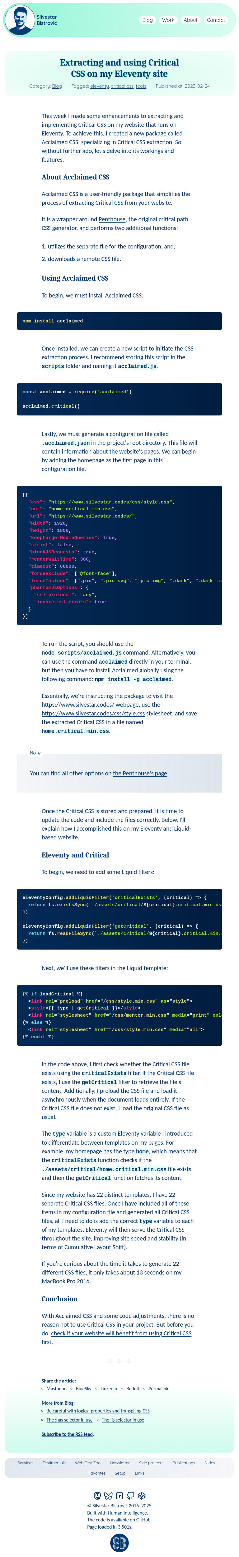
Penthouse (112, 219)
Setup (120, 1473)
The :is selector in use (123, 1420)
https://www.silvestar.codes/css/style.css (93, 713)
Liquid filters (137, 872)
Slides (209, 1462)
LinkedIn (109, 1389)
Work (168, 20)
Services (25, 1462)
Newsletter (120, 1462)
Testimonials (54, 1462)
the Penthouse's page (140, 773)
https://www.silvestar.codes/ (78, 704)
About (191, 20)
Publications (184, 1462)
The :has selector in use (70, 1420)
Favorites (96, 1473)
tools (141, 86)
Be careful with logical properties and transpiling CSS (98, 1411)
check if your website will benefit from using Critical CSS (121, 1333)
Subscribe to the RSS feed (67, 1434)
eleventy (99, 86)
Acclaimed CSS (60, 194)
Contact (216, 20)
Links (139, 1473)
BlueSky (83, 1389)
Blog (147, 20)
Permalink (158, 1389)
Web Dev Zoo (88, 1462)
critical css (122, 86)
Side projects (151, 1462)
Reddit (133, 1389)
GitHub (143, 1520)
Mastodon (57, 1389)
